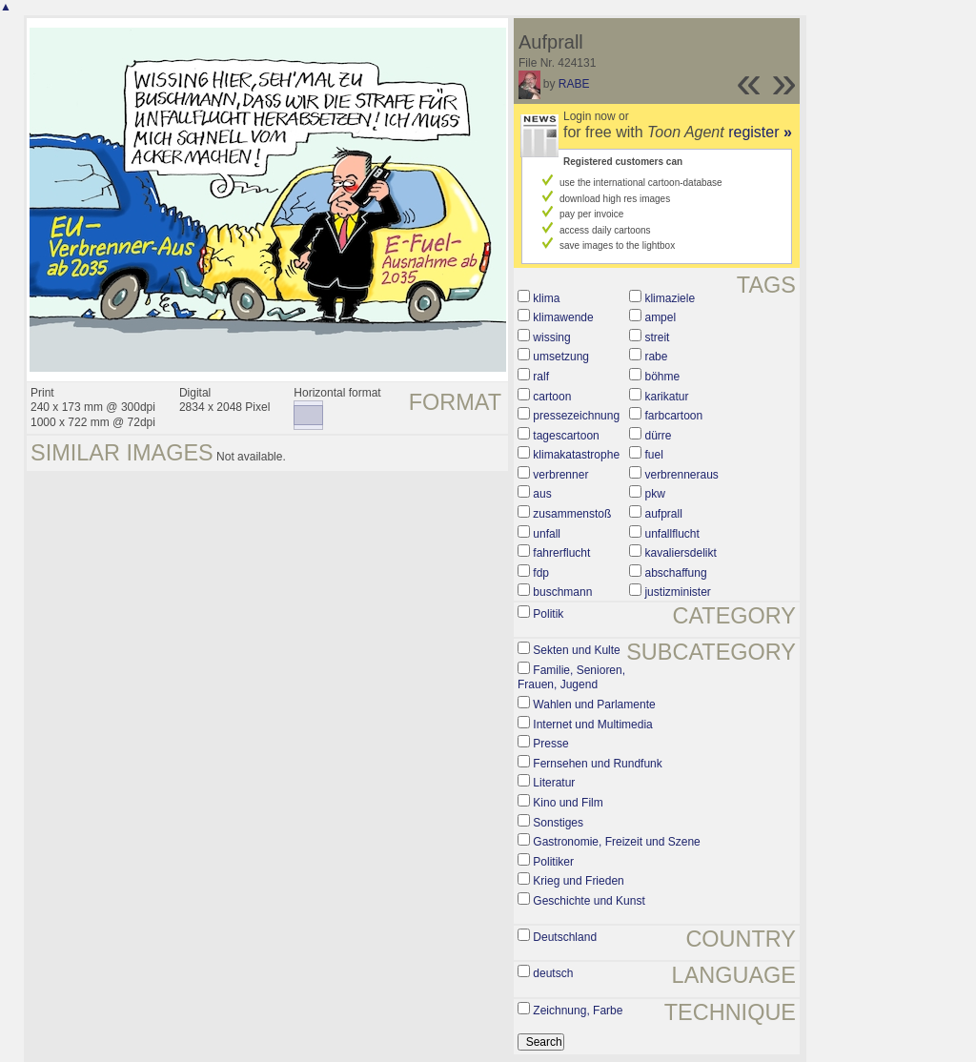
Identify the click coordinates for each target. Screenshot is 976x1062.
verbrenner (560, 474)
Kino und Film (567, 802)
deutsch (553, 973)
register (760, 132)
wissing (551, 337)
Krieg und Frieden (578, 881)
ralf (541, 376)
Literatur (554, 782)
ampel (660, 317)
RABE (574, 84)
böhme (662, 376)
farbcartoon (673, 415)
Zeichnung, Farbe (577, 1010)
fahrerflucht (561, 553)
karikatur (666, 396)
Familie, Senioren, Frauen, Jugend (571, 678)
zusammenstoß (572, 514)
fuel (653, 454)
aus (542, 493)
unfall (546, 534)
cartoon (552, 396)
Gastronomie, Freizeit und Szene (616, 841)
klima (546, 298)
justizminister (677, 592)
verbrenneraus (681, 474)
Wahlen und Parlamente (594, 704)
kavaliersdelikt (680, 553)
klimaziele (669, 298)
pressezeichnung (576, 415)
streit (656, 337)
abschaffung (675, 573)
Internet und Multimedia (592, 724)
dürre (657, 435)
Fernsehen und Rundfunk (597, 763)
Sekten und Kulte (576, 650)
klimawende (563, 317)
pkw (654, 493)
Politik (548, 614)
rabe (655, 356)
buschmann (562, 592)
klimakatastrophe (576, 454)
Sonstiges (558, 822)
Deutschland (565, 937)
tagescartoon (566, 435)
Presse (550, 743)
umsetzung (561, 356)
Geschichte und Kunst (588, 901)
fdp (541, 573)
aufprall (662, 514)
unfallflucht (671, 534)
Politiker (553, 861)
